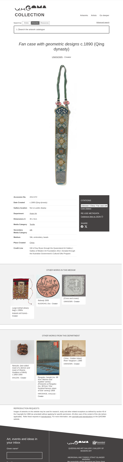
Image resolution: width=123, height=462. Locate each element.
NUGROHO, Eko (44, 304)
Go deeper (104, 15)
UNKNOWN (57, 57)
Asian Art (33, 213)
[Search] (61, 29)
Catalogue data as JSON (91, 217)
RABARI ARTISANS (19, 313)
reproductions (46, 417)
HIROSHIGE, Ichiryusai (46, 394)
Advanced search (102, 22)
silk (31, 230)
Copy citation (86, 209)
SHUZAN (15, 378)
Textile (32, 224)
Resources (45, 23)
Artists (94, 15)
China (32, 243)
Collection (30, 14)
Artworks (84, 15)
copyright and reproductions (82, 417)
